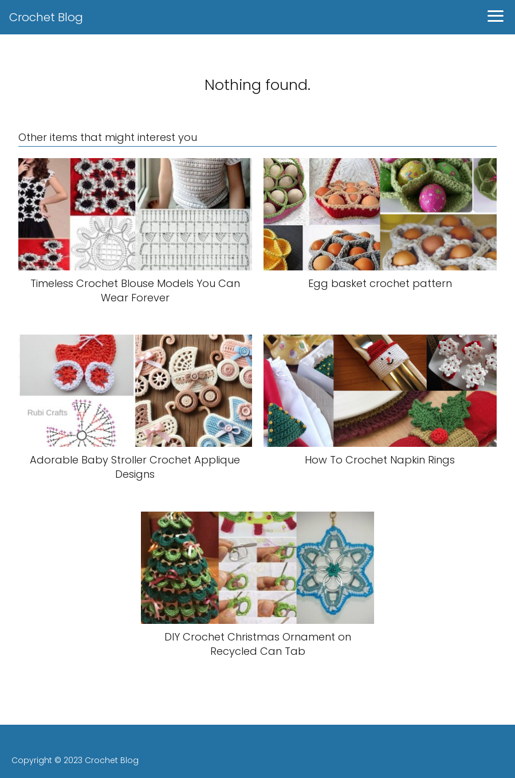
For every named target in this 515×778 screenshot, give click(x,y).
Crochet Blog (46, 17)
